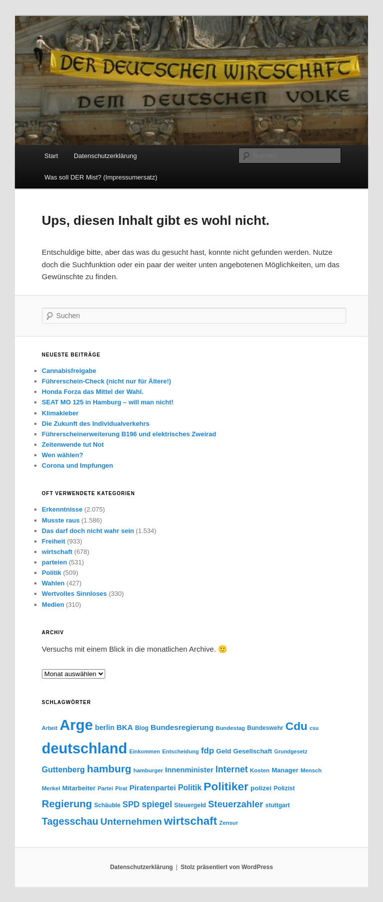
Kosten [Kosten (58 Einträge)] (259, 770)
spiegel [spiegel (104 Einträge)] (157, 804)
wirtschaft (57, 551)
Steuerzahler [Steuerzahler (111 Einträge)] (235, 804)
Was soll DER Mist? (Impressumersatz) (100, 177)
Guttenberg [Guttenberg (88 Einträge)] (63, 769)
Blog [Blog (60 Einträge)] (142, 727)
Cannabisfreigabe (69, 370)
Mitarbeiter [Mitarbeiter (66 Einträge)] (79, 788)
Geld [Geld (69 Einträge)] (223, 751)
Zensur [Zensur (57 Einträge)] (228, 823)
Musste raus (61, 520)
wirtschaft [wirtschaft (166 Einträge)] (190, 821)
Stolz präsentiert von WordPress (227, 867)
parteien (54, 562)
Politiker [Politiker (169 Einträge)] (225, 786)
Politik (51, 572)
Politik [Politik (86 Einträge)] (189, 787)
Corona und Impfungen (77, 465)
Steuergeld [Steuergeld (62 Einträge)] (190, 805)
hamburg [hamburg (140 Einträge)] (109, 768)
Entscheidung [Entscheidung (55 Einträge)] (180, 751)
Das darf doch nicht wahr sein (88, 531)
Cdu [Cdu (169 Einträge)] (296, 726)
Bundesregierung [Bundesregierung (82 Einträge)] (182, 727)
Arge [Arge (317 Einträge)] (76, 725)
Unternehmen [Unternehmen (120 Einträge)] (131, 821)
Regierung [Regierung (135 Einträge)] (67, 803)
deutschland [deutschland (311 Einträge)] (84, 748)
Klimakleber (60, 413)
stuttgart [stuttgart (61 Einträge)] (277, 805)
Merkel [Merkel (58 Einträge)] (51, 788)
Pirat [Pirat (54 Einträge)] (121, 788)
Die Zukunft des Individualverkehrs (96, 423)
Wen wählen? (62, 455)
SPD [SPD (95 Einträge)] (131, 804)
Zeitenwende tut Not (73, 444)
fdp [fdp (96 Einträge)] (207, 750)
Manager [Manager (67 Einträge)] (285, 770)
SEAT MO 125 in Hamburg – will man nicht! (108, 402)
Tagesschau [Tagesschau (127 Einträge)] (70, 821)
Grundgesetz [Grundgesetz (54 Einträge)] (291, 751)
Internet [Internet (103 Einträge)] (231, 769)
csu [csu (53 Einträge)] (314, 728)
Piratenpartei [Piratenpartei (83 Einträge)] (152, 787)
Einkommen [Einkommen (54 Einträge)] (144, 751)
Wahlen (53, 583)
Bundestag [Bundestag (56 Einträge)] (230, 728)
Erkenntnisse (62, 509)
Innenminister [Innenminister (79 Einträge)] (189, 770)
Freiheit (53, 541)
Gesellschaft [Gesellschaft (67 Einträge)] (252, 751)
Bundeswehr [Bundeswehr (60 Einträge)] (265, 727)
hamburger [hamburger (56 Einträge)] (148, 770)
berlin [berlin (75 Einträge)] (104, 727)
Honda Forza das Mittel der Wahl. (93, 391)
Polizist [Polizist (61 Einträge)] (284, 788)
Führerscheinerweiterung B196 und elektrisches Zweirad (129, 434)
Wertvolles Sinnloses (74, 593)
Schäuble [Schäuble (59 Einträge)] (107, 805)
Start (51, 156)
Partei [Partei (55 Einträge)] (105, 788)
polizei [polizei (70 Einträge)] (260, 788)
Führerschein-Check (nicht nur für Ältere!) (106, 381)
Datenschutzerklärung (105, 156)
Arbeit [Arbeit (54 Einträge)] (49, 728)
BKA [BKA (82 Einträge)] (125, 727)
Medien (53, 604)
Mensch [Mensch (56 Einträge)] (311, 770)
